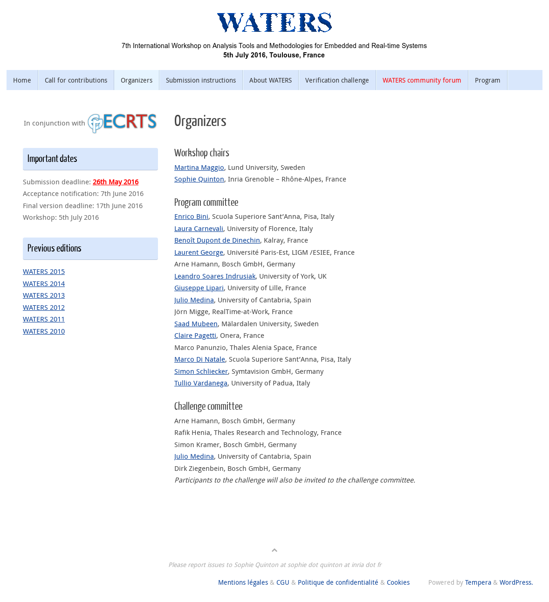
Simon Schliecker (201, 371)
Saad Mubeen (196, 323)
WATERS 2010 (44, 331)
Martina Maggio (199, 167)
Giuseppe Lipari (199, 287)
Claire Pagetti (195, 335)
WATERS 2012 (44, 307)
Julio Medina (194, 299)
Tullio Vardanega (200, 382)
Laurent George (198, 252)
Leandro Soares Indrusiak (214, 275)
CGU (282, 582)
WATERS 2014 (44, 283)
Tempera (478, 582)
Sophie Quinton (199, 178)
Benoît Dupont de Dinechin (217, 240)
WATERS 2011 (44, 318)
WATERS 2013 (44, 295)
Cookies (398, 582)
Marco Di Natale (199, 359)
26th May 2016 (115, 181)
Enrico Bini (191, 216)
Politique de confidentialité (338, 582)
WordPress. (516, 582)
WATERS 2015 (44, 271)
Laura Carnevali (198, 228)
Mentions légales (243, 582)
